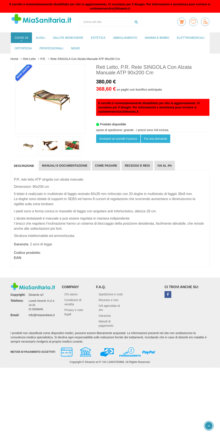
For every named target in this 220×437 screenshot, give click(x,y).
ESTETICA (98, 37)
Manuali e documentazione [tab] (64, 165)
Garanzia (105, 315)
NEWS (75, 48)
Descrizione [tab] (24, 165)
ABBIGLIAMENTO (125, 37)
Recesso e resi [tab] (137, 165)
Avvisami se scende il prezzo (118, 138)
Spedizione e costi (111, 294)
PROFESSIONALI (51, 48)
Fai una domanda (155, 138)
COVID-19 (21, 37)
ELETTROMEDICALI (191, 37)
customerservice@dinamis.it (110, 8)
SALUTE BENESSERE (68, 37)
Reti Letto (29, 59)
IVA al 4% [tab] (165, 165)
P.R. (43, 59)
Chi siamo (70, 294)
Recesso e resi (108, 300)
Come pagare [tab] (106, 165)
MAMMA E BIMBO (157, 37)
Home (14, 59)
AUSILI (40, 37)
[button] (181, 22)
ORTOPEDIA (23, 48)
